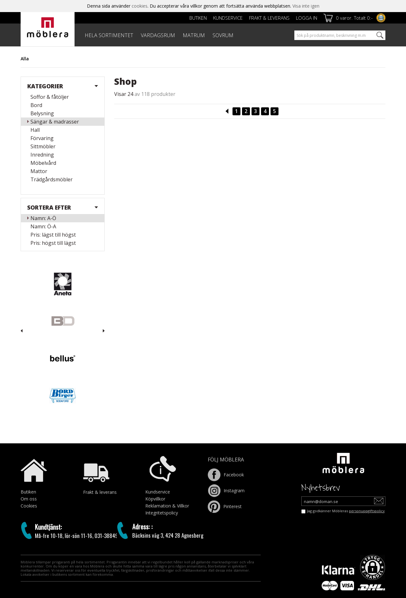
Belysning (42, 113)
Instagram (226, 490)
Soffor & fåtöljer (49, 96)
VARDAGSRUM (158, 35)
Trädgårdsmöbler (51, 179)
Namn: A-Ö (43, 218)
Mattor (38, 171)
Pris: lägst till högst (53, 234)
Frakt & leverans (269, 18)
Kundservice (228, 18)
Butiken (198, 18)
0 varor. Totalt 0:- (354, 18)
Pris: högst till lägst (53, 242)
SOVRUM (223, 35)
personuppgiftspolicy (367, 510)
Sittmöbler (43, 146)
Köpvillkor (155, 499)
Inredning (42, 154)
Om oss (29, 499)
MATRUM (194, 35)
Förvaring (42, 138)
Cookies (29, 506)
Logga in (306, 18)
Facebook (226, 475)
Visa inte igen (305, 6)
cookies (139, 6)
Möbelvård (43, 162)
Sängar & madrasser (54, 121)
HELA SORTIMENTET (109, 35)
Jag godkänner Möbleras (346, 510)
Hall (35, 129)
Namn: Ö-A (43, 226)
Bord (36, 105)
